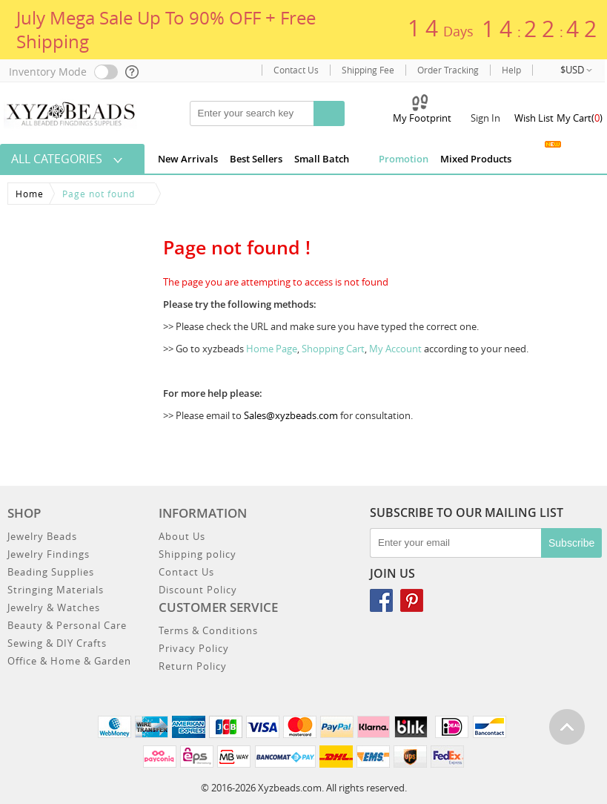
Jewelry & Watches (53, 607)
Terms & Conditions (208, 630)
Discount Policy (198, 589)
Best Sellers (256, 158)
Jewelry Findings (48, 554)
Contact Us (296, 70)
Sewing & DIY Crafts (57, 643)
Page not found (98, 193)
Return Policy (193, 666)
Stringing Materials (55, 589)
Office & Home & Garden (69, 661)
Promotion (394, 157)
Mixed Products (475, 158)
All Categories (56, 159)
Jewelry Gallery (535, 156)
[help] (132, 72)
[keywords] (260, 113)
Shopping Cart (333, 348)
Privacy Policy (194, 648)
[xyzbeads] (70, 113)
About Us (182, 536)
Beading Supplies (50, 572)
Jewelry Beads (42, 536)
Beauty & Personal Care (67, 625)
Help (511, 70)
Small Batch (321, 158)
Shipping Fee (368, 70)
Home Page (271, 348)
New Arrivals (188, 158)
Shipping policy (197, 554)
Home (30, 194)
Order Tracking (448, 70)
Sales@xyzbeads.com (291, 415)
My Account (395, 348)
